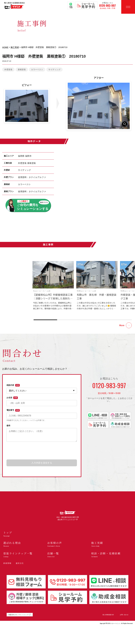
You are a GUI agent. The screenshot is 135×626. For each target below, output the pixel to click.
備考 (8, 425)
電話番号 (13, 410)
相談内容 (13, 385)
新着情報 (7, 563)
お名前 (12, 397)
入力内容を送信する (41, 463)
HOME (5, 47)
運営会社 (20, 563)
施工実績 (15, 47)
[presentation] (42, 450)
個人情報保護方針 (108, 615)
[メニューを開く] (128, 7)
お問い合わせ (124, 615)
